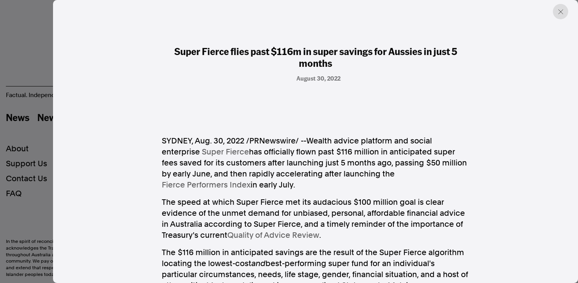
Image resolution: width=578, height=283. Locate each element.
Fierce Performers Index (206, 184)
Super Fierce (225, 151)
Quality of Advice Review (273, 235)
